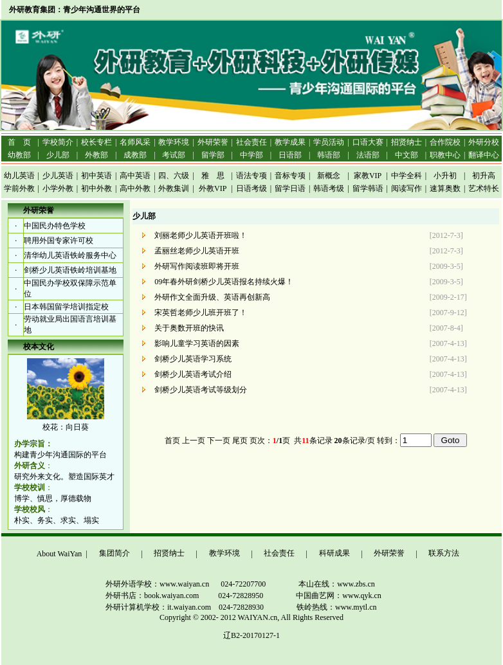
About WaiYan (59, 553)
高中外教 (135, 188)
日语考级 (251, 188)
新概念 (328, 175)
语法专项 (251, 175)
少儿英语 (57, 175)
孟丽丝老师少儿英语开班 (197, 250)
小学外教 (57, 188)
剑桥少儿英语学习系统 (193, 358)
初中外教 (96, 188)
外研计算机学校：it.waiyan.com (143, 607)
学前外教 (19, 188)
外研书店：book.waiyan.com (137, 595)
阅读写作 (406, 188)
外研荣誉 (389, 553)
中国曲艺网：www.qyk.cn (338, 595)
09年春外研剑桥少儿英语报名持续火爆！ (224, 281)
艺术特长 (483, 188)
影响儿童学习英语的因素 (197, 343)
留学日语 (290, 188)
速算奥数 (445, 188)
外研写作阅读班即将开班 (197, 266)
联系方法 (443, 553)
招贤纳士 (169, 553)
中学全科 (406, 175)
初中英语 (96, 175)
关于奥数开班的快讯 (190, 327)
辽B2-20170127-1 (251, 635)
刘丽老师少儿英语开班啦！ (201, 235)
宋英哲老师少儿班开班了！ (201, 312)
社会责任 (279, 553)
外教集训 (173, 188)
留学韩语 (367, 188)
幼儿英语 (19, 175)
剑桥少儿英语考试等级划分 (201, 389)
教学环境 (224, 553)
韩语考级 (328, 188)
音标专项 (290, 175)
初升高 (483, 175)
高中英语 (135, 175)
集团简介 (114, 553)
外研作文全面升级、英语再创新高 (213, 297)
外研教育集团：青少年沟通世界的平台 (74, 9)
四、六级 (173, 175)
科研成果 (334, 553)
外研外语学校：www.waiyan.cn (142, 583)
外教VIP (212, 188)
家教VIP (367, 175)
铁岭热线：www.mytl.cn (337, 607)
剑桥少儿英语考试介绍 (193, 374)
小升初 (445, 175)
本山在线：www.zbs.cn (336, 583)
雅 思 (212, 175)
